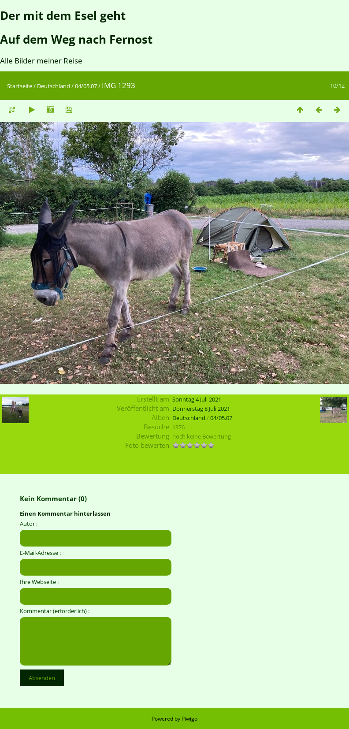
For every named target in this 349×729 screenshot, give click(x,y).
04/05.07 (86, 86)
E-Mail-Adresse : (40, 553)
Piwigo (189, 718)
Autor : (28, 524)
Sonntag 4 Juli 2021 (196, 399)
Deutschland (53, 86)
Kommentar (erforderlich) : (54, 611)
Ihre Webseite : (39, 582)
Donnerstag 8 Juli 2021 (201, 409)
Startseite (19, 86)
